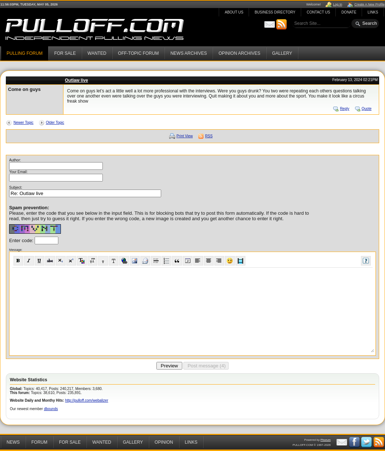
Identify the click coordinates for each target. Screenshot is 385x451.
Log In (337, 4)
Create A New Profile (369, 4)
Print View (184, 136)
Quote (367, 109)
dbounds (51, 409)
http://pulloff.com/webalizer (86, 400)
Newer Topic (23, 123)
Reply (344, 109)
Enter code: (22, 240)
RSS (209, 136)
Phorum (325, 440)
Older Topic (55, 123)
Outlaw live (76, 80)
